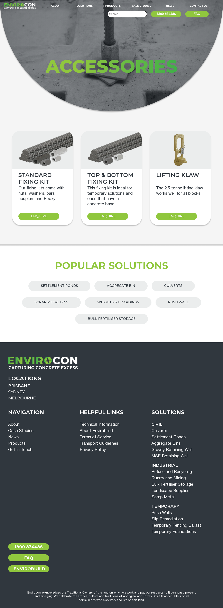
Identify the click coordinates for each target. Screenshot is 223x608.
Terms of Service (95, 436)
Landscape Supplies (170, 490)
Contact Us (198, 5)
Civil (156, 424)
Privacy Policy (93, 449)
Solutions (84, 5)
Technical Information (100, 424)
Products (113, 5)
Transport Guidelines (99, 443)
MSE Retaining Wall (169, 455)
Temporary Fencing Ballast (176, 525)
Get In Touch (20, 449)
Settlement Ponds (59, 286)
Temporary (165, 506)
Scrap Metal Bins (51, 302)
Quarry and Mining (168, 477)
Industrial (164, 465)
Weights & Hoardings (118, 302)
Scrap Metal (163, 496)
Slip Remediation (167, 518)
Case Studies (141, 5)
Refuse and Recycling (171, 471)
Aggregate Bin (121, 286)
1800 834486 (166, 14)
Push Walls (161, 512)
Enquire (39, 216)
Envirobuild (29, 568)
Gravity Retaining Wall (171, 449)
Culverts (173, 286)
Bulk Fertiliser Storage (112, 319)
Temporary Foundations (173, 531)
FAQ (197, 14)
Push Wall (178, 302)
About (56, 5)
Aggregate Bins (165, 443)
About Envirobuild (96, 430)
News (170, 5)
